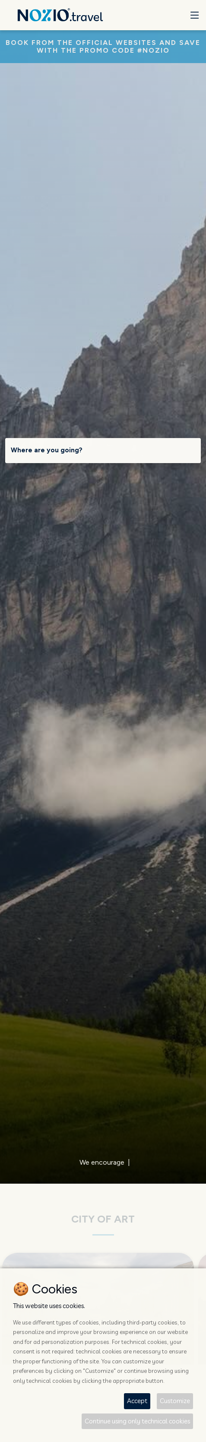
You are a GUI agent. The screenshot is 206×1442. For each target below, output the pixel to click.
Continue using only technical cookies (137, 1421)
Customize (175, 1401)
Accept (137, 1401)
